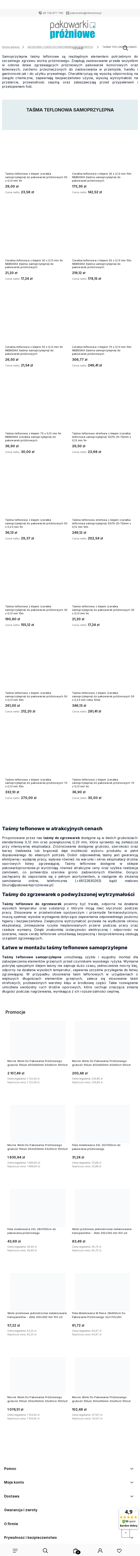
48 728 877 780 (53, 13)
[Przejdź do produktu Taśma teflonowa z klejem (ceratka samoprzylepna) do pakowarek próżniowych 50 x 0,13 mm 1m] (36, 147)
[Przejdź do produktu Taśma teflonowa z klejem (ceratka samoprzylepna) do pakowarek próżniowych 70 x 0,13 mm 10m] (36, 753)
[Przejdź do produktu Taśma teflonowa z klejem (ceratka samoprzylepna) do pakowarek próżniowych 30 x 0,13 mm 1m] (103, 580)
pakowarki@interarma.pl (85, 13)
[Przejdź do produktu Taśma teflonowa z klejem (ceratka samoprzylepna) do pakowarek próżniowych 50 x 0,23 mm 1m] (36, 494)
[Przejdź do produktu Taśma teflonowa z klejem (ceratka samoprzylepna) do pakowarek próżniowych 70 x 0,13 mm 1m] (103, 753)
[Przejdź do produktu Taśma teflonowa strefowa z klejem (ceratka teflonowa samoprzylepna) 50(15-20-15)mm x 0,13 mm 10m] (103, 494)
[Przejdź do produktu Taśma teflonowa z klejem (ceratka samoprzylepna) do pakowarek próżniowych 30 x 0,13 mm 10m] (36, 580)
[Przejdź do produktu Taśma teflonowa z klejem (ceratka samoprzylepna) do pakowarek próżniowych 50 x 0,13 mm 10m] (36, 667)
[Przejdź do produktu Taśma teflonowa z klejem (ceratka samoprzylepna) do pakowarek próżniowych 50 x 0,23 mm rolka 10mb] (103, 667)
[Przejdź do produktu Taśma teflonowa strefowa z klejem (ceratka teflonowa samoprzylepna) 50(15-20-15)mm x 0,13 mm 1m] (103, 407)
